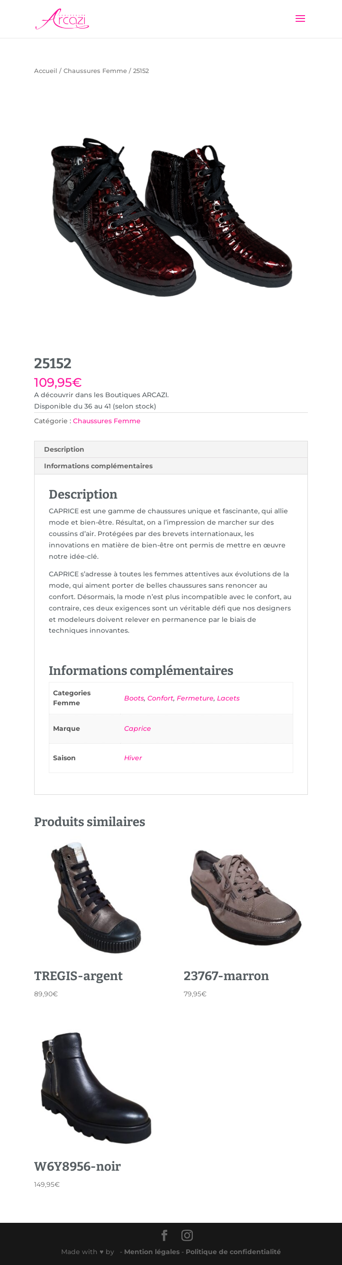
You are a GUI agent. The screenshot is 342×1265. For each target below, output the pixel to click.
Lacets (228, 698)
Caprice (137, 728)
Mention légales (152, 1251)
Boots (134, 698)
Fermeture (195, 698)
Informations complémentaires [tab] (98, 466)
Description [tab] (64, 449)
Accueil (45, 70)
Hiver (133, 758)
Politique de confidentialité (233, 1251)
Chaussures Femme (95, 70)
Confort (160, 698)
